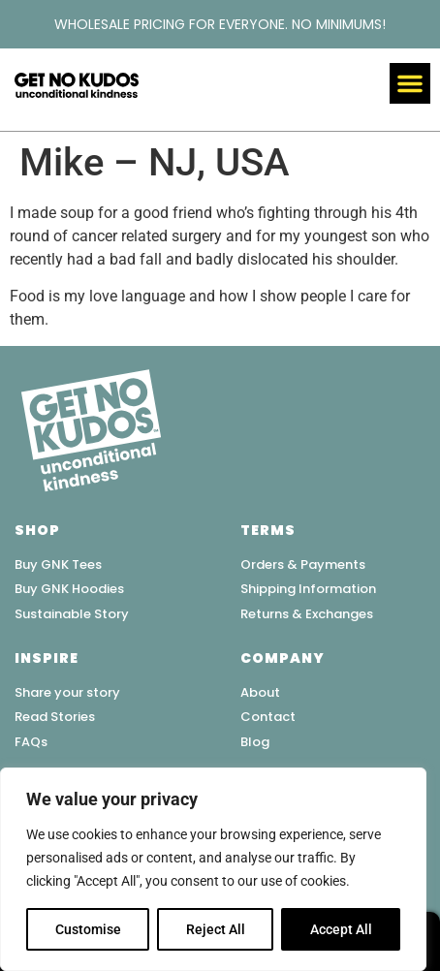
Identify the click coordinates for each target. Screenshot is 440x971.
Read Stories (55, 716)
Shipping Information (308, 588)
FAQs (31, 742)
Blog (254, 742)
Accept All (341, 929)
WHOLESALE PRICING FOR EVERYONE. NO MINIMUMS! (220, 24)
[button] (410, 83)
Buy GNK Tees (58, 564)
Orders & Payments (302, 564)
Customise (88, 929)
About (260, 692)
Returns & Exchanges (306, 614)
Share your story (67, 692)
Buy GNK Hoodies (69, 588)
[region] (213, 869)
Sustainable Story (72, 614)
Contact (268, 716)
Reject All (215, 929)
